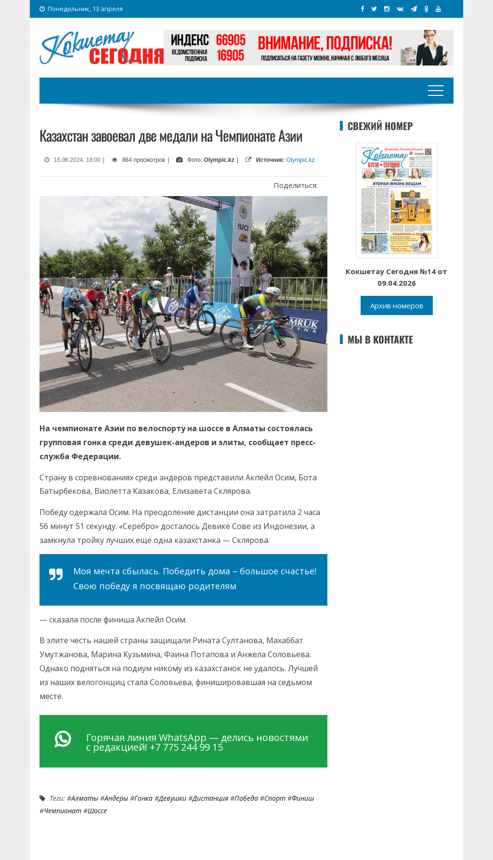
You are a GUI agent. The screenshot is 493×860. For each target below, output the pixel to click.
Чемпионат (62, 810)
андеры (116, 798)
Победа (246, 798)
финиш (303, 798)
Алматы (84, 798)
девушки (172, 798)
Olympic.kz (300, 160)
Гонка (143, 798)
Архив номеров (396, 305)
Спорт (274, 798)
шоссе (97, 810)
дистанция (210, 798)
